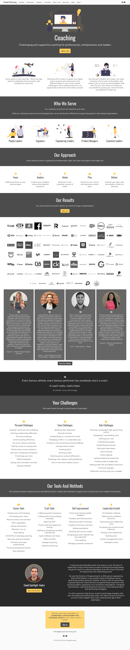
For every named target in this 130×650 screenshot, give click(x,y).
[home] (10, 2)
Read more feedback (65, 363)
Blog (72, 2)
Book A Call (56, 2)
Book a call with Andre (34, 591)
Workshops (30, 2)
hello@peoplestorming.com (65, 631)
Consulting (47, 2)
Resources (66, 2)
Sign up (65, 624)
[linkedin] (122, 2)
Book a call (65, 51)
